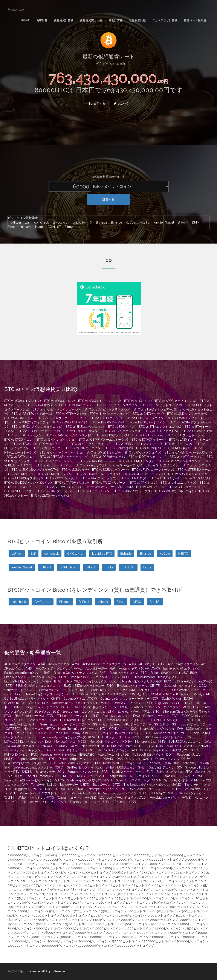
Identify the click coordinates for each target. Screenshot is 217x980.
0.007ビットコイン (155, 872)
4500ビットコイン (135, 924)
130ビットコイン (31, 902)
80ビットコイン (52, 898)
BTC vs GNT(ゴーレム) (147, 435)
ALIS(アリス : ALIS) (151, 664)
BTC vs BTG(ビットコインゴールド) (57, 409)
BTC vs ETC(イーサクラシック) (39, 431)
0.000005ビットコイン (59, 859)
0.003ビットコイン (36, 872)
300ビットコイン (73, 907)
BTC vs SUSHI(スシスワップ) (187, 474)
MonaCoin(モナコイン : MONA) (110, 741)
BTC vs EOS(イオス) (121, 426)
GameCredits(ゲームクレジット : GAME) (133, 720)
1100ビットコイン (75, 915)
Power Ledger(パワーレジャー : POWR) (86, 759)
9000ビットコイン (78, 928)
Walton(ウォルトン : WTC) (36, 797)
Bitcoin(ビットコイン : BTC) (128, 672)
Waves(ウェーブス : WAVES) (76, 797)
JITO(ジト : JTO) (139, 733)
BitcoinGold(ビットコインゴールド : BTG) (32, 681)
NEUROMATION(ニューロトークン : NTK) (135, 746)
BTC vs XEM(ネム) (148, 448)
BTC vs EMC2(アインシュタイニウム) (37, 426)
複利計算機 (116, 20)
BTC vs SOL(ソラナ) (75, 469)
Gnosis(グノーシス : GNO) (182, 720)
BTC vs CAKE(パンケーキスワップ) (188, 452)
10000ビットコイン (108, 928)
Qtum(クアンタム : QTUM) (173, 759)
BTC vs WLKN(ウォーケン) (54, 491)
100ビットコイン (153, 898)
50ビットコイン (127, 894)
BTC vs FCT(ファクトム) (161, 431)
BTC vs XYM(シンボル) (61, 478)
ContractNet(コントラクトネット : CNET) (32, 698)
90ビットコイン (102, 898)
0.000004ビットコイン (24, 859)
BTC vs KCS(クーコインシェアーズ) (138, 444)
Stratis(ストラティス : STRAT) (183, 776)
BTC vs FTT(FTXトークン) (25, 435)
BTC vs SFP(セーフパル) (125, 465)
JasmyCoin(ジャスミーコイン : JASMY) (98, 733)
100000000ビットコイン (95, 945)
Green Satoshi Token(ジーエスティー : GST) (70, 724)
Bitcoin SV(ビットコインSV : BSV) (174, 672)
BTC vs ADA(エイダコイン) (22, 401)
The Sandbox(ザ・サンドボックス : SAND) (152, 784)
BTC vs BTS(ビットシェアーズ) (155, 409)
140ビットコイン (57, 902)
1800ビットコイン (76, 919)
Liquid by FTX (81, 222)
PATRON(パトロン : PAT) (20, 754)
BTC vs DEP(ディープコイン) (145, 418)
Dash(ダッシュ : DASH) (177, 698)
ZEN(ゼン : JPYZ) (124, 802)
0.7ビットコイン (45, 885)
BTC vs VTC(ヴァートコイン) (187, 487)
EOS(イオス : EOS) (46, 711)
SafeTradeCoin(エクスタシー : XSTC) (39, 767)
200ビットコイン (19, 907)
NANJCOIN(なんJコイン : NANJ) (190, 741)
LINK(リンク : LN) (110, 737)
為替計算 (41, 20)
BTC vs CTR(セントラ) (70, 413)
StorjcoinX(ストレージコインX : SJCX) (134, 776)
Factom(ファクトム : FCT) (161, 716)
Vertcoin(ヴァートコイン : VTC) (124, 793)
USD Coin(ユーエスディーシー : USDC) (155, 789)
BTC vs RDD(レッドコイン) (54, 465)
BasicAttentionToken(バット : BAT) (27, 672)
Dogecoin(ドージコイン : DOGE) (48, 707)
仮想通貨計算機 (63, 20)
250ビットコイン (46, 907)
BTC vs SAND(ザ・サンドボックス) (28, 482)
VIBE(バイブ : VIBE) (163, 793)
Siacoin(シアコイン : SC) (165, 767)
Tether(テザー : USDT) (74, 784)
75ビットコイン (27, 898)
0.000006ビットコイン (94, 859)
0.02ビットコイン (68, 876)
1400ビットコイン (159, 915)
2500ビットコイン (20, 924)
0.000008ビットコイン (165, 859)
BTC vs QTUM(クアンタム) (137, 461)
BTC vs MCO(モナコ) (47, 448)
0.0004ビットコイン (161, 864)
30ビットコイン (28, 894)
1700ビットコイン (48, 919)
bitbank (25, 226)
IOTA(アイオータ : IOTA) (52, 733)
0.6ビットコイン (19, 885)
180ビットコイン (163, 902)
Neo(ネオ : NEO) (93, 746)
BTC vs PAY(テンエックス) (98, 478)
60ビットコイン (153, 894)
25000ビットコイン (119, 932)
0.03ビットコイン (96, 876)
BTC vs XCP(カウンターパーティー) (62, 418)
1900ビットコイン (105, 919)
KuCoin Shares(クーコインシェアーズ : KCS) (65, 737)
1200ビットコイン (103, 915)
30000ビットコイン (150, 932)
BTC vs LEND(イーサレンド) (82, 431)
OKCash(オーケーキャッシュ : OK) (27, 750)
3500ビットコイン (77, 924)
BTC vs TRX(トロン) (143, 482)
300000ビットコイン (158, 941)
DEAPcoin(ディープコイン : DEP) (26, 703)
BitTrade (100, 222)
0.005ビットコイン (95, 872)
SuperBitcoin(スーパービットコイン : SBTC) (34, 780)
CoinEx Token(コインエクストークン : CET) (44, 694)
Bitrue (67, 226)
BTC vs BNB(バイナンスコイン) (117, 405)
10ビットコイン (129, 889)
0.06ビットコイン (179, 876)
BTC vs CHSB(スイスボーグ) (23, 478)
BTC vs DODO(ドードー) (107, 422)
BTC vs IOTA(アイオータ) (148, 439)
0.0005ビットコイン (193, 864)
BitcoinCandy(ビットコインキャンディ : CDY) (35, 677)
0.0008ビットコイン (85, 868)
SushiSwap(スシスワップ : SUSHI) (90, 780)
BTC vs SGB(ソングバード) (110, 469)
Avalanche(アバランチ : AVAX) (139, 668)
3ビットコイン (167, 885)
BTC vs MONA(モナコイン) (83, 448)
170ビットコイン (137, 902)
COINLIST (53, 226)
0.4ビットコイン (167, 881)
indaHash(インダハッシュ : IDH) (161, 728)
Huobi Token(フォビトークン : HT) (81, 728)
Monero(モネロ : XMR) (150, 741)
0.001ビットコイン (147, 868)
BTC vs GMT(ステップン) (55, 474)
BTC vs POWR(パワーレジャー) (55, 461)
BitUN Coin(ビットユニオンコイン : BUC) (43, 685)
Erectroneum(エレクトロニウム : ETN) (89, 711)
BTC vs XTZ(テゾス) (196, 478)
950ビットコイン (19, 915)
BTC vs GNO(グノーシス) (112, 435)
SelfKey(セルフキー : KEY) (84, 767)
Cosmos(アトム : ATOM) (80, 698)
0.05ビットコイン (151, 876)
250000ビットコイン (125, 941)
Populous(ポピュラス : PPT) (36, 759)
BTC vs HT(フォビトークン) (185, 435)
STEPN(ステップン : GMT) (87, 776)
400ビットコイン (127, 907)
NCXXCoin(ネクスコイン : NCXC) (29, 746)
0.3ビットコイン (141, 881)
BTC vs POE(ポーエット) (108, 456)
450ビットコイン (153, 907)
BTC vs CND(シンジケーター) (187, 413)
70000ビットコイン (135, 937)
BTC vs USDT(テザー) (164, 478)
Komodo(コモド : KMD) (170, 733)
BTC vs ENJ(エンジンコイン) (85, 426)
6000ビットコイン (193, 924)
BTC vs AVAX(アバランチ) (44, 405)
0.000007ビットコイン (130, 859)
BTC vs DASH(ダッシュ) (106, 418)
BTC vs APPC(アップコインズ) (175, 401)
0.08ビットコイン (35, 881)
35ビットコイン (52, 894)
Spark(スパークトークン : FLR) (132, 771)
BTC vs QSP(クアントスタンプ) (180, 461)
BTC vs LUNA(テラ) (133, 478)
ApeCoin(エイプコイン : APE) (187, 664)
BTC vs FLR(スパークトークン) (153, 469)
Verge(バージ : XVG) (86, 793)
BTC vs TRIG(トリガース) (109, 482)
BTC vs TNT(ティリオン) (72, 482)
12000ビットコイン (168, 928)
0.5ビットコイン (192, 881)
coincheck (40, 222)
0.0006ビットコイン (22, 868)
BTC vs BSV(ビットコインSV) (162, 405)
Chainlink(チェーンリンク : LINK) (113, 690)
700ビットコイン (86, 911)
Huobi (38, 226)
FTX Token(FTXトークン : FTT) (81, 720)
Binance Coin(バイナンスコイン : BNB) (80, 672)
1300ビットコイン (131, 915)
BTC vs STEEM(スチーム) (194, 469)
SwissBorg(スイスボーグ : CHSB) (138, 780)
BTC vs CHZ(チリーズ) (148, 413)
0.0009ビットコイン (116, 868)
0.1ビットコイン (90, 881)
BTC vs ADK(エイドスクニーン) (99, 401)
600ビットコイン (32, 911)
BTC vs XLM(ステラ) (21, 474)
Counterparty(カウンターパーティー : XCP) (129, 698)
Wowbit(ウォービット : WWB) (170, 797)
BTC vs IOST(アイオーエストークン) (103, 439)
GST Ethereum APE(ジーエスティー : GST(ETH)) (135, 724)
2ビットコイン (143, 885)
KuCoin (130, 222)
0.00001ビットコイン (35, 864)
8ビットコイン (82, 889)
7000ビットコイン (20, 928)
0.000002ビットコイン (150, 855)
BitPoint (182, 222)
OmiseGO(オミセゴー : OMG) (74, 750)
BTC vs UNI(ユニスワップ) (178, 482)
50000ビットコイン (73, 937)
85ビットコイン (77, 898)
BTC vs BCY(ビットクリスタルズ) (107, 409)
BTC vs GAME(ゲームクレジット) (68, 435)
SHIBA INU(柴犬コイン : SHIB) (125, 767)
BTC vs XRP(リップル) (91, 465)
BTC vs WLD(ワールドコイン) (175, 491)
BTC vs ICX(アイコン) (19, 439)
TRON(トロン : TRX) (69, 789)
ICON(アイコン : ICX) (122, 728)
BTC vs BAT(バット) (78, 405)
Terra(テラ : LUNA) (43, 784)
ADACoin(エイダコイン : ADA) (24, 664)
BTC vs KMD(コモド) (53, 444)
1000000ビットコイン (23, 945)
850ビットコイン (166, 911)
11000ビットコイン (138, 928)
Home (25, 20)
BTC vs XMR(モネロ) (119, 448)
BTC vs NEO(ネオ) (176, 448)
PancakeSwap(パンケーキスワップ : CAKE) (169, 750)
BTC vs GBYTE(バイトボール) (32, 413)
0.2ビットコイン (115, 881)
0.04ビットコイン (124, 876)
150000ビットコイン (60, 941)
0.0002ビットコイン (98, 864)
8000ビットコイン (49, 928)
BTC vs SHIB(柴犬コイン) (162, 465)
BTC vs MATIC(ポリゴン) (186, 456)
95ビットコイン (127, 898)
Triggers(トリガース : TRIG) (33, 789)
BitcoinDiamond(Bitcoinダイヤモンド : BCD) (163, 677)
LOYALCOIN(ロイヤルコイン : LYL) (27, 741)
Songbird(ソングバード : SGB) (87, 771)
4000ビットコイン (106, 924)
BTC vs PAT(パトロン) (22, 456)
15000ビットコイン (27, 932)
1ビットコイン (120, 885)
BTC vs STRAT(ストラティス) (145, 474)
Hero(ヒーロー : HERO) (39, 728)
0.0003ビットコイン (130, 864)
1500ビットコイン (188, 915)
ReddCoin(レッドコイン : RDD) (124, 763)
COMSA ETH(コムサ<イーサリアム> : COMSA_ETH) (112, 694)
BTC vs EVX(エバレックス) (123, 431)
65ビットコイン (177, 894)
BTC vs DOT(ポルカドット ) (147, 456)
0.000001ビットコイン (115, 855)
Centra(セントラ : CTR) (19, 690)
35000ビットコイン (180, 932)
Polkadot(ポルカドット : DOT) (153, 754)
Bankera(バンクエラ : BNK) (181, 668)
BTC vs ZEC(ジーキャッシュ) (51, 495)
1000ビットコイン (46, 915)
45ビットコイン (102, 894)
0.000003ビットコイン (186, 855)
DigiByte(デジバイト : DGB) (174, 703)
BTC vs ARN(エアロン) (59, 401)
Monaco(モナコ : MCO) (70, 741)
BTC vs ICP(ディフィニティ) (31, 422)
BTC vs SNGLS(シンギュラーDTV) (35, 469)
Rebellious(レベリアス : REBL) (79, 763)
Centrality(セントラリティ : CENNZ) (63, 690)
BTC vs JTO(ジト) (24, 444)
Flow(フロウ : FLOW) (42, 720)
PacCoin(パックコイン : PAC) (117, 750)
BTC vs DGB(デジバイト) (70, 422)
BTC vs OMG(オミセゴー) (104, 452)
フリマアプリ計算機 (164, 20)
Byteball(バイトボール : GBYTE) (138, 685)
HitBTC (143, 222)
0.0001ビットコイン (67, 864)
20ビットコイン (179, 889)
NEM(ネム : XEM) (66, 746)
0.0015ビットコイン (177, 868)
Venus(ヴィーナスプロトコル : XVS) (44, 793)
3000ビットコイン (49, 924)
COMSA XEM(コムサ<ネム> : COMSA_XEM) (180, 694)
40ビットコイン (78, 894)
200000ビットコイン (93, 941)
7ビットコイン (59, 889)
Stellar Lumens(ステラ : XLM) (47, 776)
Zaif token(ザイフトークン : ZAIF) (43, 802)
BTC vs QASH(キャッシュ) (98, 461)
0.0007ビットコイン (53, 868)
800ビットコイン (139, 911)
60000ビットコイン (104, 937)
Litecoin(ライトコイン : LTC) (171, 737)
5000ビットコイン (164, 924)
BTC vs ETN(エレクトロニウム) (160, 426)
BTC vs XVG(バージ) (150, 487)
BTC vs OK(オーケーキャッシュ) (61, 452)
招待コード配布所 (195, 20)
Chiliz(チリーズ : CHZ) (153, 690)
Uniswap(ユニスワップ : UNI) (105, 789)
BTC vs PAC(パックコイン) (143, 452)
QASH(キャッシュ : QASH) (134, 759)
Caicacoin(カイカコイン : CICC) (185, 685)
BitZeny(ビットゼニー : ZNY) (94, 685)
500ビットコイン (180, 907)
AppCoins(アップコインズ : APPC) (59, 668)
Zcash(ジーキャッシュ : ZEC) (89, 802)
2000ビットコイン (134, 919)
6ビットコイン (36, 889)
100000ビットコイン (28, 941)
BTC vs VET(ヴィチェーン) (63, 487)
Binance (115, 222)
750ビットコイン (112, 911)
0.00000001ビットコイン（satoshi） (33, 855)
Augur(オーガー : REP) (101, 668)
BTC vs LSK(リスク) (178, 444)
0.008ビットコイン (184, 872)
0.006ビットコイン (125, 872)
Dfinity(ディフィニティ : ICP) (133, 703)
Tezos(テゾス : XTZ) (106, 784)
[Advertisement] (108, 143)
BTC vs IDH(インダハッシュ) (56, 439)
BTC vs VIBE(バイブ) (18, 491)
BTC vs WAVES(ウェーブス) (133, 491)
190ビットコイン (190, 902)
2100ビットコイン (162, 919)
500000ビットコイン (191, 941)
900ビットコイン (193, 911)
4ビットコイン (190, 885)
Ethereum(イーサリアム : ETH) (138, 711)
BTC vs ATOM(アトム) (19, 418)
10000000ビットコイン (58, 945)
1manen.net (16, 9)
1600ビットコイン (20, 919)
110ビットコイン (179, 898)
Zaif (26, 222)
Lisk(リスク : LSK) (137, 737)
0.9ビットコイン (96, 885)
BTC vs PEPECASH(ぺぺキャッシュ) (64, 456)
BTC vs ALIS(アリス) (138, 401)
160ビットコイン (110, 902)
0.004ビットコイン (66, 872)
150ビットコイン (84, 902)
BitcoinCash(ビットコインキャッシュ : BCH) (99, 677)
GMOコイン (59, 222)
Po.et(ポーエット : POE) (113, 754)
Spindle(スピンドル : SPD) (174, 771)
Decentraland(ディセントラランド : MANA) (81, 703)
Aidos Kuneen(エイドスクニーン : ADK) (109, 664)
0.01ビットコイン (41, 876)
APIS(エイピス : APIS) (18, 668)
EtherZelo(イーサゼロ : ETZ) (33, 716)
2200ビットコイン (191, 919)
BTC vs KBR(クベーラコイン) (90, 444)
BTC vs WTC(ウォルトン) (93, 491)
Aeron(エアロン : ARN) (63, 664)
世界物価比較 (137, 20)
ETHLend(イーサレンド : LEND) (78, 716)
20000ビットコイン (88, 932)
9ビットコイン (106, 889)
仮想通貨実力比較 (91, 20)
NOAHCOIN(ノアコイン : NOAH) (188, 746)
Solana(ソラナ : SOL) (50, 771)
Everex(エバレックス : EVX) (121, 716)
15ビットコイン (154, 889)
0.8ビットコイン (70, 885)
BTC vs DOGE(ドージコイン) (147, 422)
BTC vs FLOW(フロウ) (197, 431)
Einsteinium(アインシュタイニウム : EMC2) (161, 707)
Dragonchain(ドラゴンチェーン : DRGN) (101, 707)
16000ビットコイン (57, 932)
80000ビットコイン (166, 937)
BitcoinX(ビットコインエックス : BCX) (90, 681)
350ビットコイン (100, 907)
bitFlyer (15, 222)
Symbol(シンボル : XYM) (181, 780)
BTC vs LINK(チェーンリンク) (109, 413)
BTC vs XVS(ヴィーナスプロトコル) (108, 487)
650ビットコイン (59, 911)
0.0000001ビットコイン (79, 855)
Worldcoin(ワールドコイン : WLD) (123, 797)
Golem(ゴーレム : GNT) (20, 724)
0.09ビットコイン (63, 881)
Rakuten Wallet (162, 222)
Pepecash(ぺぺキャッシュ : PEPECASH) (67, 754)
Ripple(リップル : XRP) (164, 763)
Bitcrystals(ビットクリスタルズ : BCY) (145, 681)
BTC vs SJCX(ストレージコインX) (99, 474)
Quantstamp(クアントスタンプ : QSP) (29, 763)
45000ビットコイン (42, 937)
